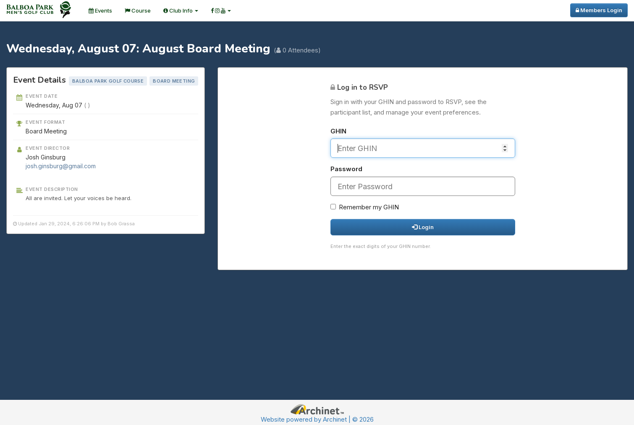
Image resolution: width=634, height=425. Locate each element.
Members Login (599, 10)
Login (423, 227)
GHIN (338, 131)
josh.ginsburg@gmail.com (61, 165)
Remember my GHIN (364, 207)
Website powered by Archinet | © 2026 (317, 419)
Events (100, 10)
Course (138, 10)
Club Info (180, 10)
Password (346, 169)
